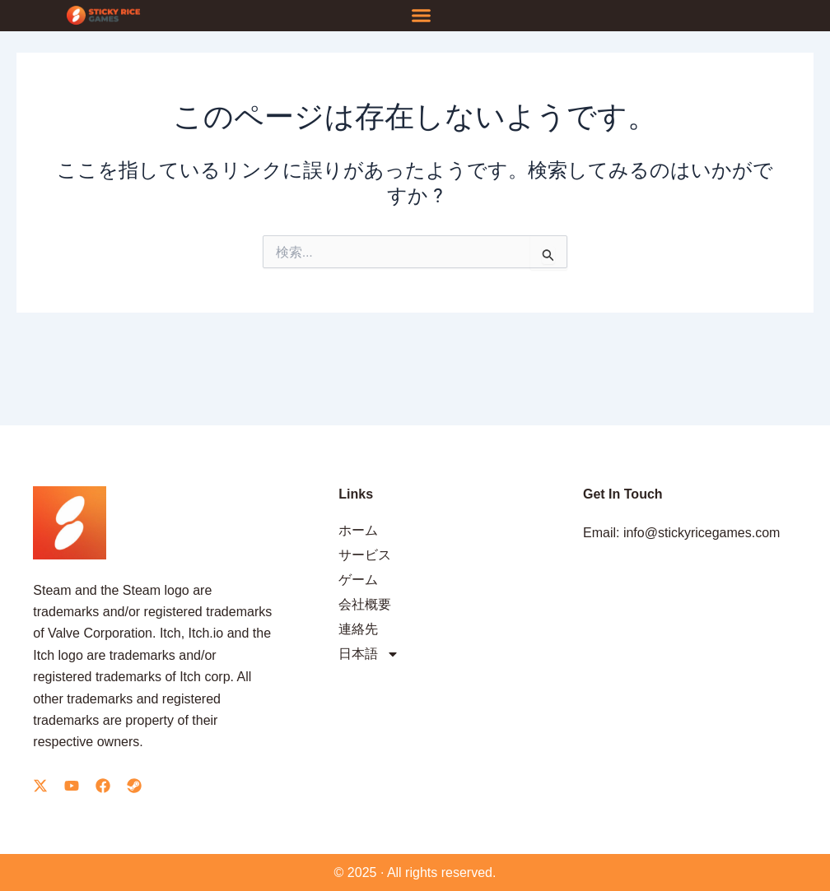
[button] (420, 15)
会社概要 (364, 604)
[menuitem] (445, 654)
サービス (364, 555)
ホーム (358, 530)
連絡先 (358, 629)
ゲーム (358, 580)
